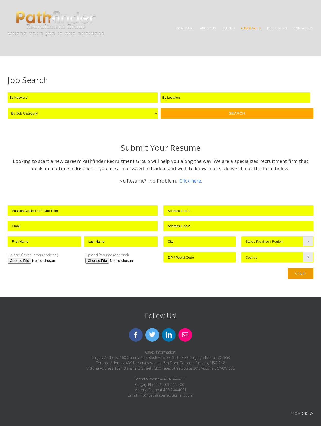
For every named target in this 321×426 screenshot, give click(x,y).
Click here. (190, 181)
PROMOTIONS (301, 413)
